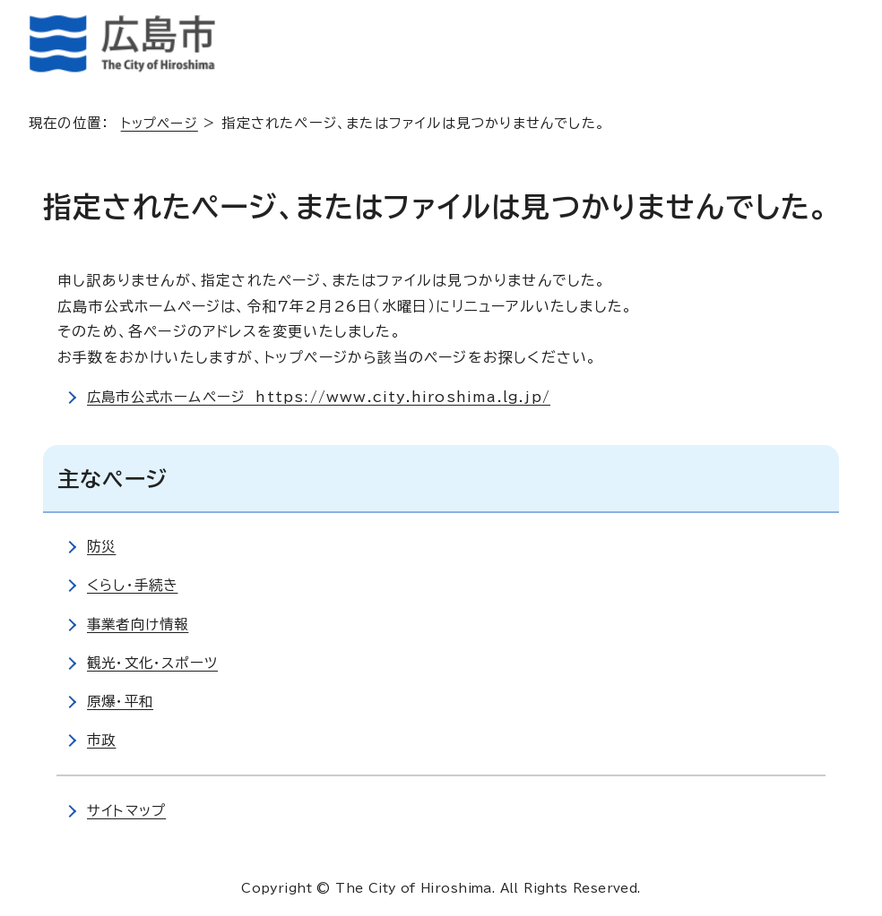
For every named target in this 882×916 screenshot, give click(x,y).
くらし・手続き (135, 585)
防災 (102, 546)
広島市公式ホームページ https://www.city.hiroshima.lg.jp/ (325, 397)
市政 (102, 739)
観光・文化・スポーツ (155, 662)
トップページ (162, 123)
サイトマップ (128, 810)
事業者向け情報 (140, 624)
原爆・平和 (122, 701)
